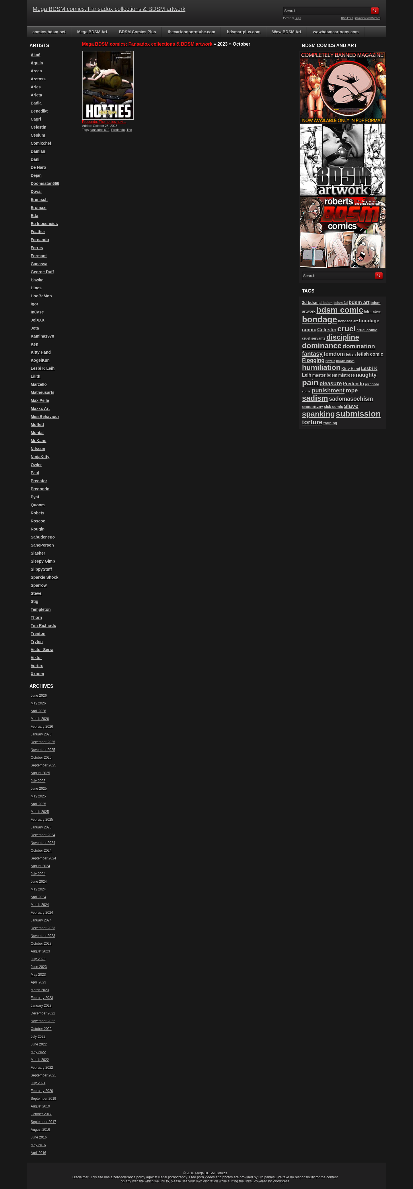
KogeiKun (40, 360)
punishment (328, 390)
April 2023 (38, 982)
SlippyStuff (41, 569)
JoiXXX (37, 320)
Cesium (38, 135)
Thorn (36, 617)
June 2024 (39, 882)
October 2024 (41, 851)
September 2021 (43, 1075)
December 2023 (43, 928)
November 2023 (43, 936)
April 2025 (38, 804)
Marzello (39, 384)
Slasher (38, 553)
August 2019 (40, 1106)
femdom (334, 354)
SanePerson (42, 545)
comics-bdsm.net (48, 32)
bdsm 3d (341, 303)
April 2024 (38, 897)
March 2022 (40, 1060)
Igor (34, 304)
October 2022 (41, 1029)
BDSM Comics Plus (137, 32)
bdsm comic (339, 309)
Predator (39, 481)
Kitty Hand (41, 352)
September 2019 (43, 1099)
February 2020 (42, 1091)
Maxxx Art (40, 408)
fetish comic (370, 354)
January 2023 (41, 1006)
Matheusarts (42, 392)
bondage (319, 319)
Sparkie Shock (45, 577)
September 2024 (43, 858)
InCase (37, 312)
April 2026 (38, 711)
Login (298, 18)
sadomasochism (351, 399)
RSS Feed (347, 18)
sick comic (333, 406)
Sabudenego (43, 537)
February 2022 (42, 1068)
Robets (37, 513)
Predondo (118, 129)
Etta (34, 215)
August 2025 (40, 773)
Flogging (313, 360)
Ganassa (39, 264)
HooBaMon (41, 296)
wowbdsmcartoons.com (336, 32)
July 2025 (38, 781)
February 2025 (42, 820)
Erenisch (39, 199)
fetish (351, 354)
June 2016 (39, 1137)
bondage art (348, 321)
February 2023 (42, 998)
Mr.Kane (38, 440)
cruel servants (314, 338)
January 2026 (41, 734)
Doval (36, 191)
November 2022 (43, 1021)
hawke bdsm (345, 361)
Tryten (37, 641)
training (330, 423)
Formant (39, 255)
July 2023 (38, 959)
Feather (38, 231)
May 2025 (38, 796)
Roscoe (38, 521)
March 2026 (40, 719)
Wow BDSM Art (286, 32)
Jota (35, 328)
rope (352, 390)
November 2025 (43, 750)
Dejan (36, 175)
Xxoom (37, 673)
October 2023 (41, 944)
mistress (346, 375)
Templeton (41, 609)
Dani (35, 159)
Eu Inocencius (44, 223)
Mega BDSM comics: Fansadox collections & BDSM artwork (109, 9)
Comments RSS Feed (367, 18)
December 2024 (43, 835)
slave (351, 406)
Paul (35, 472)
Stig (34, 601)
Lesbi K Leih (42, 368)
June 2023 (39, 967)
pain (310, 382)
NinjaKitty (40, 456)
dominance (322, 345)
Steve (36, 593)
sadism (315, 398)
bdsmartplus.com (243, 32)
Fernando (40, 239)
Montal (37, 432)
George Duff (42, 272)
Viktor (36, 657)
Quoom (38, 505)
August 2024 (40, 866)
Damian (38, 151)
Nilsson (38, 448)
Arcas (36, 71)
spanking (318, 414)
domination (358, 346)
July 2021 (38, 1083)
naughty (366, 375)
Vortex (37, 665)
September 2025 (43, 765)
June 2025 (39, 789)
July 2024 (38, 874)
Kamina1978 (42, 336)
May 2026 (38, 703)
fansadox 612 (99, 129)
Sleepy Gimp (43, 561)
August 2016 (40, 1130)
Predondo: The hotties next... (104, 122)
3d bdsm (310, 302)
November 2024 (43, 843)
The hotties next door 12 (107, 131)
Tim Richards (43, 625)
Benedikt (39, 111)
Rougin (37, 529)
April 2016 (38, 1153)
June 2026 (39, 696)
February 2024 (42, 913)
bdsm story (372, 311)
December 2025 (43, 742)
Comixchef (41, 143)
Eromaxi (38, 207)
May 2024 (38, 889)
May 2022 (38, 1052)
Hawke (37, 280)
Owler (36, 464)
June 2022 (39, 1044)
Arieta (36, 95)
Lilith (35, 376)
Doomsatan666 (45, 183)
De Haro (38, 167)
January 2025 (41, 827)
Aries (36, 87)
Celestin (38, 127)
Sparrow (39, 585)
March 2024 (40, 905)
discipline (342, 337)
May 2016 (38, 1145)
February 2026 (42, 727)
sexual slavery (312, 406)
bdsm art (359, 302)
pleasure (331, 383)
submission (358, 413)
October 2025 (41, 758)
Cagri (36, 119)
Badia (36, 103)
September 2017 (43, 1122)
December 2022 (43, 1013)
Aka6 (35, 55)
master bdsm (324, 375)
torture (312, 422)
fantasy (312, 353)
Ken (34, 344)
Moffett (37, 424)
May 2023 (38, 975)
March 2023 (40, 990)
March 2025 (40, 812)
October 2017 (41, 1114)
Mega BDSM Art (92, 32)
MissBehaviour (45, 416)
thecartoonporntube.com (191, 32)
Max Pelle (40, 400)
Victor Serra (42, 649)
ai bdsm (326, 303)
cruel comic (366, 330)
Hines (36, 288)
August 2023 (40, 951)
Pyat (35, 497)
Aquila (37, 63)
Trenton (38, 633)
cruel (346, 328)
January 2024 (41, 920)
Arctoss (38, 79)
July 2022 (38, 1037)
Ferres (37, 247)
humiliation (321, 367)
